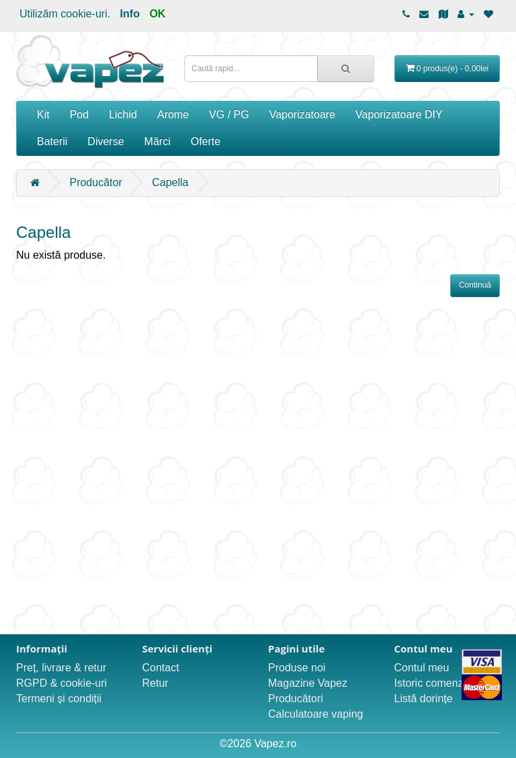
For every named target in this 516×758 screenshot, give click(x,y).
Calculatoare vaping (315, 714)
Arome (173, 114)
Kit (43, 114)
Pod (79, 114)
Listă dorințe (423, 698)
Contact (160, 667)
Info (130, 13)
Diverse (105, 141)
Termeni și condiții (58, 698)
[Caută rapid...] (345, 68)
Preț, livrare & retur (61, 667)
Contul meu (421, 667)
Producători (295, 698)
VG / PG (229, 114)
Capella (170, 182)
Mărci (157, 141)
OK (157, 13)
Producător (95, 182)
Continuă (475, 285)
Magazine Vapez (307, 683)
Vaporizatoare (302, 114)
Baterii (52, 141)
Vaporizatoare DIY (399, 114)
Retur (155, 683)
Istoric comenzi (430, 683)
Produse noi (296, 667)
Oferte (205, 141)
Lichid (123, 114)
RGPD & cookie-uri (61, 683)
